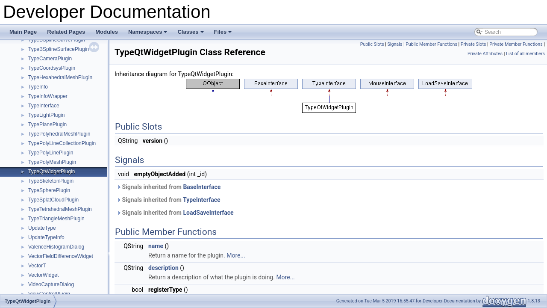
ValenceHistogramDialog (56, 247)
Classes (191, 34)
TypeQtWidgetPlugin (51, 172)
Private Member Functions (515, 44)
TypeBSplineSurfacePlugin (58, 49)
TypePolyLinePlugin (50, 153)
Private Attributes (485, 53)
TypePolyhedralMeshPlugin (59, 134)
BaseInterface (202, 187)
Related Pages (66, 32)
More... (235, 255)
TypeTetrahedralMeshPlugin (60, 209)
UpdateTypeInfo (46, 237)
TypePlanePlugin (47, 124)
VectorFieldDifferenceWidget (60, 256)
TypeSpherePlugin (49, 190)
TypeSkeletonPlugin (51, 181)
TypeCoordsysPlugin (51, 68)
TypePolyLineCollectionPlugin (62, 143)
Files (223, 34)
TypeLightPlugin (46, 115)
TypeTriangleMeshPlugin (56, 219)
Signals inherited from (169, 187)
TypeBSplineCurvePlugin (56, 40)
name (155, 246)
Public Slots (372, 44)
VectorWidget (43, 275)
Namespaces (148, 34)
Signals (395, 44)
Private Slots (473, 44)
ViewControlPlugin (49, 294)
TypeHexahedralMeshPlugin (60, 77)
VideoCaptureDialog (51, 284)
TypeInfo (38, 87)
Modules (106, 32)
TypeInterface (43, 106)
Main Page (23, 32)
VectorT (37, 266)
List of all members (525, 53)
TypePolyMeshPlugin (52, 162)
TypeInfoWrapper (48, 96)
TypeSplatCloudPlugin (53, 200)
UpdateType (42, 228)
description (163, 267)
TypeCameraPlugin (50, 59)
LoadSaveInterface (208, 212)
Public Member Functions (431, 44)
